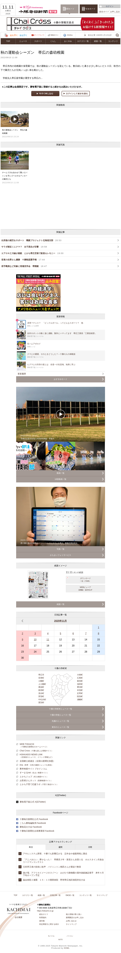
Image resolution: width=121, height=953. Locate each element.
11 (48, 639)
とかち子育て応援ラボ (39, 784)
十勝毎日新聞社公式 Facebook (34, 819)
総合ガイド (104, 12)
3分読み (68, 35)
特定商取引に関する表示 (49, 924)
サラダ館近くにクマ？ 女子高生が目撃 (24, 247)
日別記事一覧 (55, 895)
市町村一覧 (69, 895)
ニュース (23, 41)
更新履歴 (22, 374)
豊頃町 (80, 687)
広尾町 (80, 678)
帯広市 (41, 675)
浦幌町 (80, 699)
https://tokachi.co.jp (45, 911)
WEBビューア (85, 588)
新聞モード (69, 9)
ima (36, 765)
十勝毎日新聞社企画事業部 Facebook (37, 831)
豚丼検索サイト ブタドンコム (33, 769)
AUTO (60, 939)
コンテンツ (113, 41)
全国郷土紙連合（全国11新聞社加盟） (37, 761)
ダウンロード (85, 579)
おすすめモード (88, 9)
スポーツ (38, 41)
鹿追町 (41, 687)
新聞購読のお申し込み (75, 918)
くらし (53, 41)
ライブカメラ (39, 35)
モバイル (51, 936)
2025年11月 (60, 621)
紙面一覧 (98, 41)
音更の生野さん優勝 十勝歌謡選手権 (23, 259)
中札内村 (42, 699)
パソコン (70, 936)
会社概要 (18, 917)
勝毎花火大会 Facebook (31, 827)
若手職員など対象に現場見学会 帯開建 (24, 266)
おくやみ (68, 41)
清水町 (41, 693)
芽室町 (41, 696)
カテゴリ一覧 (83, 41)
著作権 (42, 921)
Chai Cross (36, 750)
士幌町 (41, 681)
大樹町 (80, 675)
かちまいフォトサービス (60, 555)
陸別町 (80, 696)
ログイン (109, 6)
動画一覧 (60, 473)
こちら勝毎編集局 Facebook (33, 823)
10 (35, 639)
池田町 (80, 684)
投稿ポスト (55, 35)
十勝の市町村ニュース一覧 (60, 709)
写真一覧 (60, 549)
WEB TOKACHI (34, 745)
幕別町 (80, 681)
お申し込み (115, 12)
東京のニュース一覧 (60, 727)
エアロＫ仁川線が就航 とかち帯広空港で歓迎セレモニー (32, 253)
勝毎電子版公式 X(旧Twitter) (33, 802)
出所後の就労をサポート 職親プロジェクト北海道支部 (31, 240)
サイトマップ (102, 895)
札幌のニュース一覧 (60, 721)
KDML (67, 948)
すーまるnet (34, 772)
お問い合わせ (71, 921)
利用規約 (42, 918)
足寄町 (80, 693)
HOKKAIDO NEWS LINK (36, 755)
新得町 (41, 690)
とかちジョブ (34, 776)
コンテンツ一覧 (85, 895)
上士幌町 (42, 684)
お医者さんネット (36, 780)
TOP (8, 41)
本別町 (80, 690)
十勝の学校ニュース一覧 (60, 715)
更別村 (41, 702)
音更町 (41, 678)
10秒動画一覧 (60, 479)
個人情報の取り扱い (74, 914)
